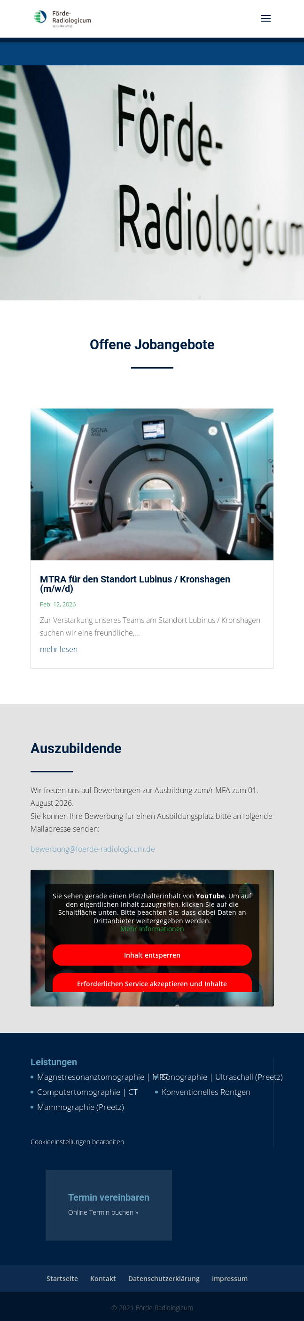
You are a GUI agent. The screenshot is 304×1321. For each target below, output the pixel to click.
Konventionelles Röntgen (206, 1091)
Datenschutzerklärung (164, 1278)
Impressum (230, 1278)
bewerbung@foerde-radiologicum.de (93, 849)
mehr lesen (59, 649)
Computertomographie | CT (87, 1091)
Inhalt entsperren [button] (152, 955)
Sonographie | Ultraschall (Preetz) (222, 1076)
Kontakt (103, 1278)
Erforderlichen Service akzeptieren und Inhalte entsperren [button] (152, 988)
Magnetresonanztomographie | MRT (102, 1076)
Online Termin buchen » (103, 1212)
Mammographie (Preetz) (80, 1106)
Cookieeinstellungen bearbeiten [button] (77, 1141)
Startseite (62, 1278)
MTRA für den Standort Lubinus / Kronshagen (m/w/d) (135, 584)
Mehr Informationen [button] (152, 929)
